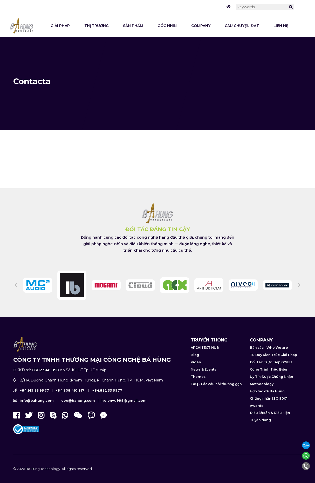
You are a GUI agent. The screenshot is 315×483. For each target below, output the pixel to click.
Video (196, 373)
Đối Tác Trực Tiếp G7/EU (271, 373)
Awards (256, 417)
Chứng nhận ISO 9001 (268, 409)
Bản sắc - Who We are (269, 358)
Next (299, 296)
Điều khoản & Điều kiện (270, 424)
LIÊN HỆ (280, 25)
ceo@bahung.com (78, 412)
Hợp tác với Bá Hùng (267, 402)
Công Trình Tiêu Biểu (268, 380)
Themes (198, 388)
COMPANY (200, 25)
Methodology (261, 395)
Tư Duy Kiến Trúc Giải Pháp (273, 366)
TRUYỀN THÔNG (209, 350)
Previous (15, 296)
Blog (195, 366)
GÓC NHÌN (167, 25)
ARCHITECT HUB (205, 358)
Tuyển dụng (260, 431)
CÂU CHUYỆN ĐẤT (242, 25)
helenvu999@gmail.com (124, 412)
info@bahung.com (37, 412)
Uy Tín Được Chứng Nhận (271, 388)
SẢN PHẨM (133, 25)
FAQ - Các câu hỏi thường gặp (216, 395)
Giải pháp (60, 25)
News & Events (203, 380)
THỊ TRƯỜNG (96, 25)
